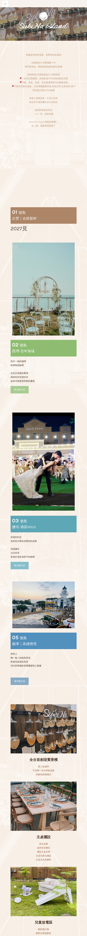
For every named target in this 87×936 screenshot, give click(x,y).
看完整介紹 (19, 331)
